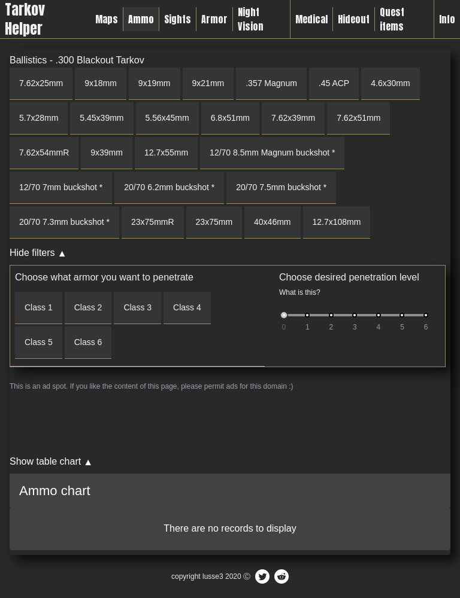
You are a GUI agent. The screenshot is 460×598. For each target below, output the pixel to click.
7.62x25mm (41, 83)
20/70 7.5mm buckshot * (281, 187)
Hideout (354, 19)
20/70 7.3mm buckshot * (64, 222)
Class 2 (88, 307)
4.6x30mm (390, 83)
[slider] (284, 315)
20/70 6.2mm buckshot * (169, 187)
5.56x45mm (167, 118)
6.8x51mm (230, 118)
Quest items (392, 19)
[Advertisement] (230, 423)
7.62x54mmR (44, 152)
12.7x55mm (166, 152)
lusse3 (212, 576)
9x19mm (154, 83)
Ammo (141, 19)
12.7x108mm (337, 222)
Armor (214, 19)
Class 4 (187, 307)
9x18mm (100, 83)
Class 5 (39, 342)
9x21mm (208, 83)
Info (447, 19)
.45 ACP (334, 83)
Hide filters (32, 253)
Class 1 (39, 307)
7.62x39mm (293, 118)
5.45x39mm (101, 118)
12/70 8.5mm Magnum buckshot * (272, 152)
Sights (177, 19)
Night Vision (251, 19)
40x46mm (272, 222)
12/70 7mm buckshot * (60, 187)
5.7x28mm (38, 118)
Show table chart (45, 461)
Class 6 (88, 342)
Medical (311, 19)
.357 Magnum (271, 83)
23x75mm (214, 222)
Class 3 (137, 307)
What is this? (299, 292)
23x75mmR (152, 222)
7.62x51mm (358, 118)
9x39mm (106, 152)
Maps (106, 19)
